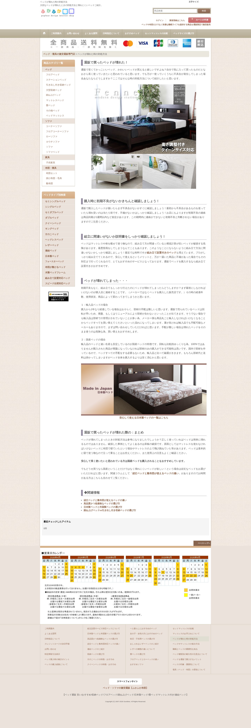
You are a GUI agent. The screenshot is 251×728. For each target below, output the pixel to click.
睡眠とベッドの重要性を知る (185, 649)
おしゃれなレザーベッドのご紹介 (144, 644)
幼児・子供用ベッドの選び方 (142, 639)
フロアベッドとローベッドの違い (144, 659)
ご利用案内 (49, 628)
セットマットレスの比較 (183, 628)
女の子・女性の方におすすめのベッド (146, 633)
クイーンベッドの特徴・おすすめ (101, 664)
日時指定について (52, 639)
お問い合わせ (50, 649)
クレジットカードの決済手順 (57, 644)
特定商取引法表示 (52, 654)
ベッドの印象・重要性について (186, 664)
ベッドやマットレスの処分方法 (186, 644)
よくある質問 (50, 633)
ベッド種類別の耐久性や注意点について (190, 654)
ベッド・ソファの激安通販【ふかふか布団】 (125, 688)
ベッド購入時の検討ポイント (57, 659)
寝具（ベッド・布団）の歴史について (189, 670)
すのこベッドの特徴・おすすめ (100, 659)
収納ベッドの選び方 (96, 654)
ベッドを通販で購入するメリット (187, 659)
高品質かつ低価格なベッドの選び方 (102, 503)
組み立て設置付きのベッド (161, 252)
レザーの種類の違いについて (142, 649)
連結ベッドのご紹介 (96, 649)
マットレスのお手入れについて (186, 633)
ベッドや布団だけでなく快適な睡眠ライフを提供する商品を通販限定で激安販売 (176, 24)
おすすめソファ (136, 664)
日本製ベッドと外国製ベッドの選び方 (103, 507)
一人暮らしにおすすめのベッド (143, 628)
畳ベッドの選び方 (137, 654)
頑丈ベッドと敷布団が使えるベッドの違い (155, 473)
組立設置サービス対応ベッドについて (103, 628)
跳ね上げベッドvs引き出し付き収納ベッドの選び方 (110, 510)
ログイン (159, 20)
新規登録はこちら (177, 20)
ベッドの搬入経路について (56, 664)
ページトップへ (204, 543)
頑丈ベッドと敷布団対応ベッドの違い (103, 644)
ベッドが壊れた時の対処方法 (185, 639)
